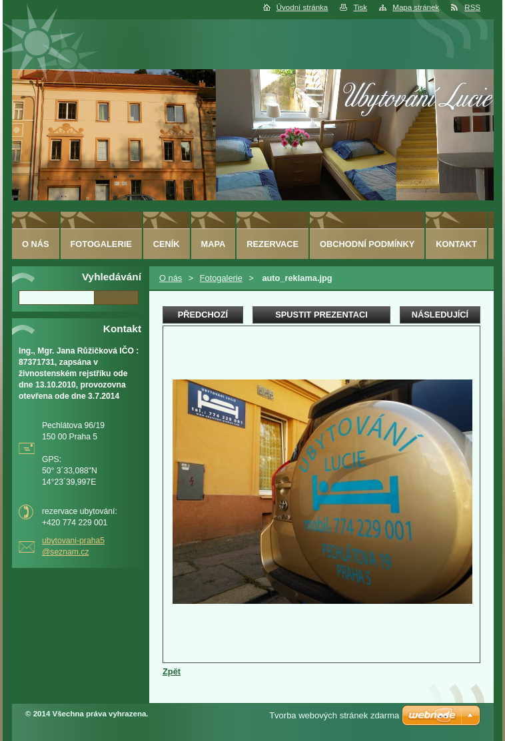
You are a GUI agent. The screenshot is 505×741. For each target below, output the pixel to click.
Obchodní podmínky (367, 244)
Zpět (172, 671)
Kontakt (456, 244)
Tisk (360, 7)
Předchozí (203, 315)
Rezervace (272, 244)
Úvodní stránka (302, 7)
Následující (440, 315)
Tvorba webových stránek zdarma (334, 715)
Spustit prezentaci (321, 315)
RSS (472, 7)
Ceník (166, 244)
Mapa (213, 244)
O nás (170, 278)
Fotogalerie (221, 278)
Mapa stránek (415, 7)
